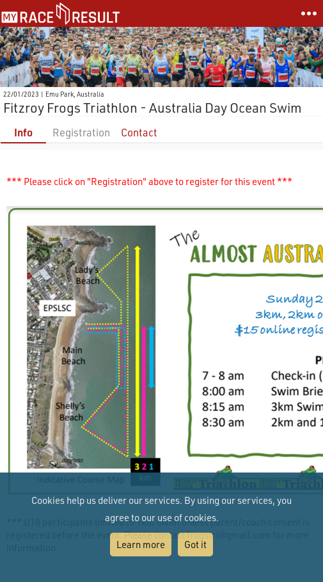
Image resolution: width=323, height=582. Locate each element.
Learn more (140, 544)
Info (23, 132)
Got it (195, 544)
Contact (139, 132)
